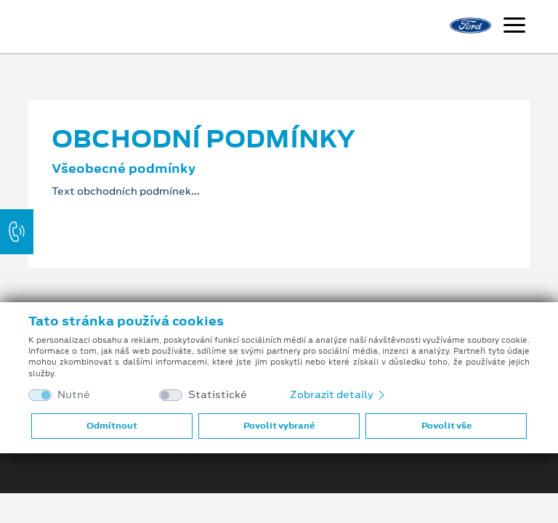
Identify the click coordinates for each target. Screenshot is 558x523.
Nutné (73, 395)
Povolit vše (446, 425)
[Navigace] (514, 27)
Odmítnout (111, 425)
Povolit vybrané (279, 425)
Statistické (217, 395)
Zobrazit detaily (338, 394)
